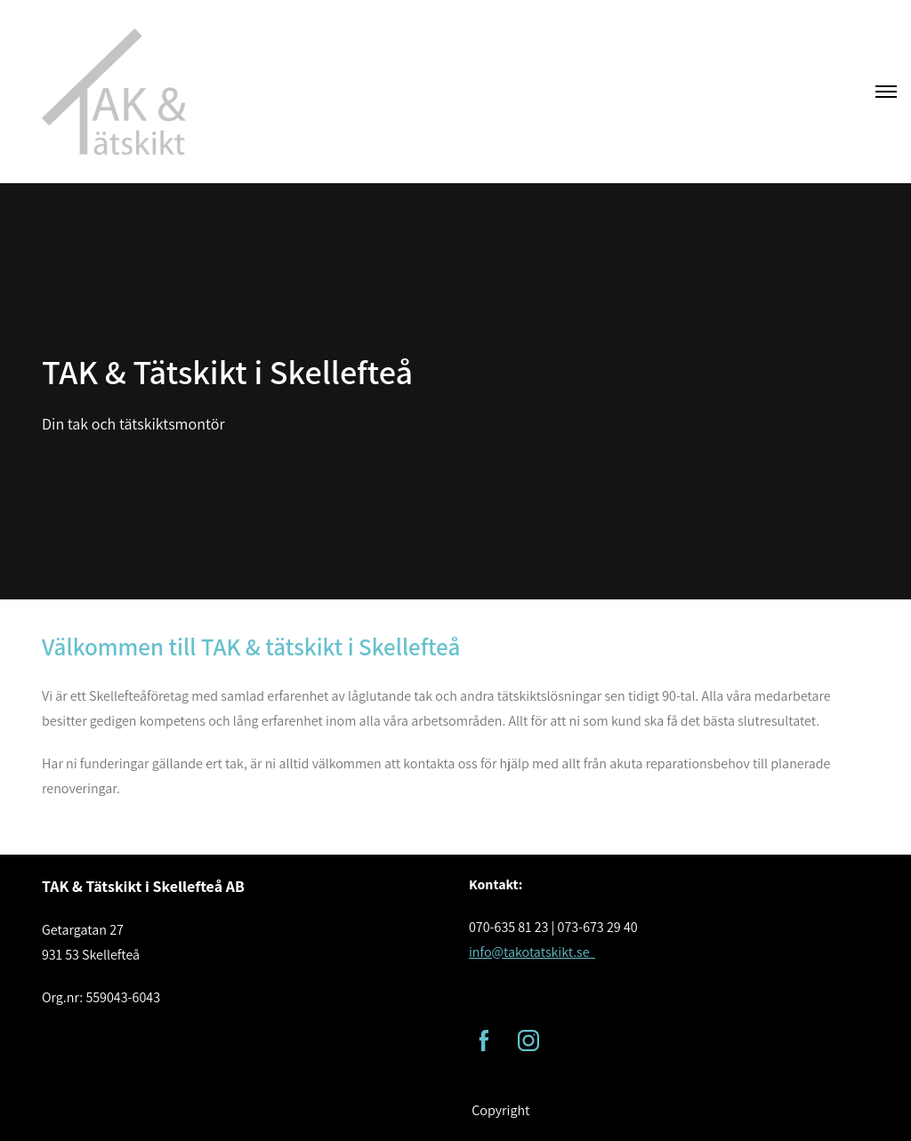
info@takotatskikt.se (532, 952)
